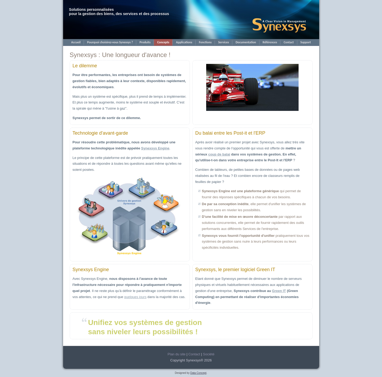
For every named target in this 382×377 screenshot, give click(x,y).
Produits (144, 42)
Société (208, 354)
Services (223, 42)
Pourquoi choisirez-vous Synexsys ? (110, 42)
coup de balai (219, 154)
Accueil (76, 42)
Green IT (279, 291)
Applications (184, 42)
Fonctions (205, 42)
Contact (289, 42)
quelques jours (135, 297)
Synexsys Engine (155, 148)
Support (305, 42)
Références (270, 42)
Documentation (245, 42)
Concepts (163, 42)
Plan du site (177, 354)
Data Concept (198, 372)
